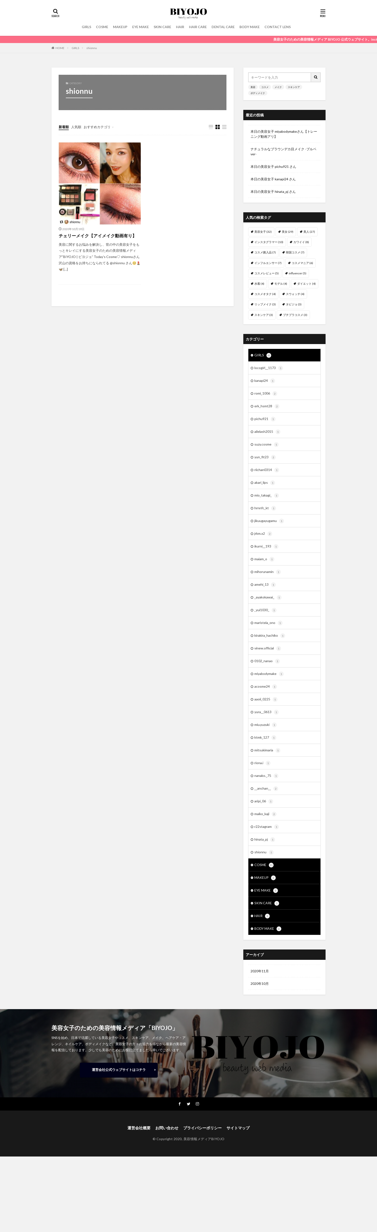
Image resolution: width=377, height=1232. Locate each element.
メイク (278, 87)
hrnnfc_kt (265, 508)
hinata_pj (264, 839)
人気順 (76, 127)
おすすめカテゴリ (97, 127)
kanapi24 (264, 380)
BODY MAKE (249, 27)
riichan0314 (266, 470)
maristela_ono (268, 623)
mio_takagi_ (266, 495)
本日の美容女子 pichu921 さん (273, 166)
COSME (102, 27)
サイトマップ (238, 1127)
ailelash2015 (267, 431)
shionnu (91, 48)
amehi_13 (265, 584)
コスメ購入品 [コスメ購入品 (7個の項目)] (265, 252)
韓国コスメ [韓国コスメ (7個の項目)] (295, 252)
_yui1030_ (265, 610)
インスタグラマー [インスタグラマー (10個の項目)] (268, 242)
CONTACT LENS (277, 27)
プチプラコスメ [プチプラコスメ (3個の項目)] (295, 315)
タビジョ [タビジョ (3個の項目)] (294, 304)
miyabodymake (269, 674)
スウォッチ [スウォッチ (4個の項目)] (295, 294)
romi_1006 (265, 393)
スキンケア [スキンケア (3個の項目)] (263, 315)
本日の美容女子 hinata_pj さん (273, 191)
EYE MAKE (140, 27)
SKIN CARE (162, 27)
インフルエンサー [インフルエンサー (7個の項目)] (268, 263)
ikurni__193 (266, 546)
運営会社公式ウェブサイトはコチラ (119, 1070)
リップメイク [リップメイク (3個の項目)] (265, 304)
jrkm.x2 (263, 533)
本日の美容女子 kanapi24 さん (273, 179)
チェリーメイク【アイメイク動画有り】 (98, 235)
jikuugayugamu (269, 521)
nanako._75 (266, 775)
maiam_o (264, 559)
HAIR (180, 27)
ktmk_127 (265, 737)
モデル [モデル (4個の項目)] (280, 283)
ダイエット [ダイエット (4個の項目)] (306, 283)
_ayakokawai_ (268, 597)
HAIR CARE (198, 27)
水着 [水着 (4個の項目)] (259, 283)
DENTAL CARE (223, 27)
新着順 (64, 127)
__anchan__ (266, 788)
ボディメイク (258, 93)
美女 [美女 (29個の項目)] (287, 231)
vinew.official (267, 648)
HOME (60, 48)
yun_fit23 (265, 457)
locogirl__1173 (268, 368)
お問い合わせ (166, 1127)
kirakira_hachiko (269, 635)
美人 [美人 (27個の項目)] (309, 231)
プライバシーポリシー (202, 1127)
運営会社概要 (139, 1127)
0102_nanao (267, 661)
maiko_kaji (265, 814)
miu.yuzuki (265, 725)
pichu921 (265, 419)
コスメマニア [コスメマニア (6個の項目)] (302, 263)
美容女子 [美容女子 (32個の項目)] (263, 231)
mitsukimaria (267, 750)
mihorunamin (267, 572)
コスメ (265, 87)
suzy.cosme (266, 444)
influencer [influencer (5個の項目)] (297, 273)
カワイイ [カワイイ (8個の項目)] (301, 242)
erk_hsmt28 (266, 406)
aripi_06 (263, 801)
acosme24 (265, 686)
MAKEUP (120, 27)
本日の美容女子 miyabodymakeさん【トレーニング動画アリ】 (284, 133)
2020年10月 (260, 983)
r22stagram (266, 826)
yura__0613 (266, 712)
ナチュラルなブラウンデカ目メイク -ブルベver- (283, 151)
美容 (253, 87)
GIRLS (86, 27)
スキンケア (294, 87)
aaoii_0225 (265, 699)
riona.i (262, 763)
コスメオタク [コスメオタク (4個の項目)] (265, 294)
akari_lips (264, 482)
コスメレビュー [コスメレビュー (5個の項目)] (266, 273)
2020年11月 (260, 971)
